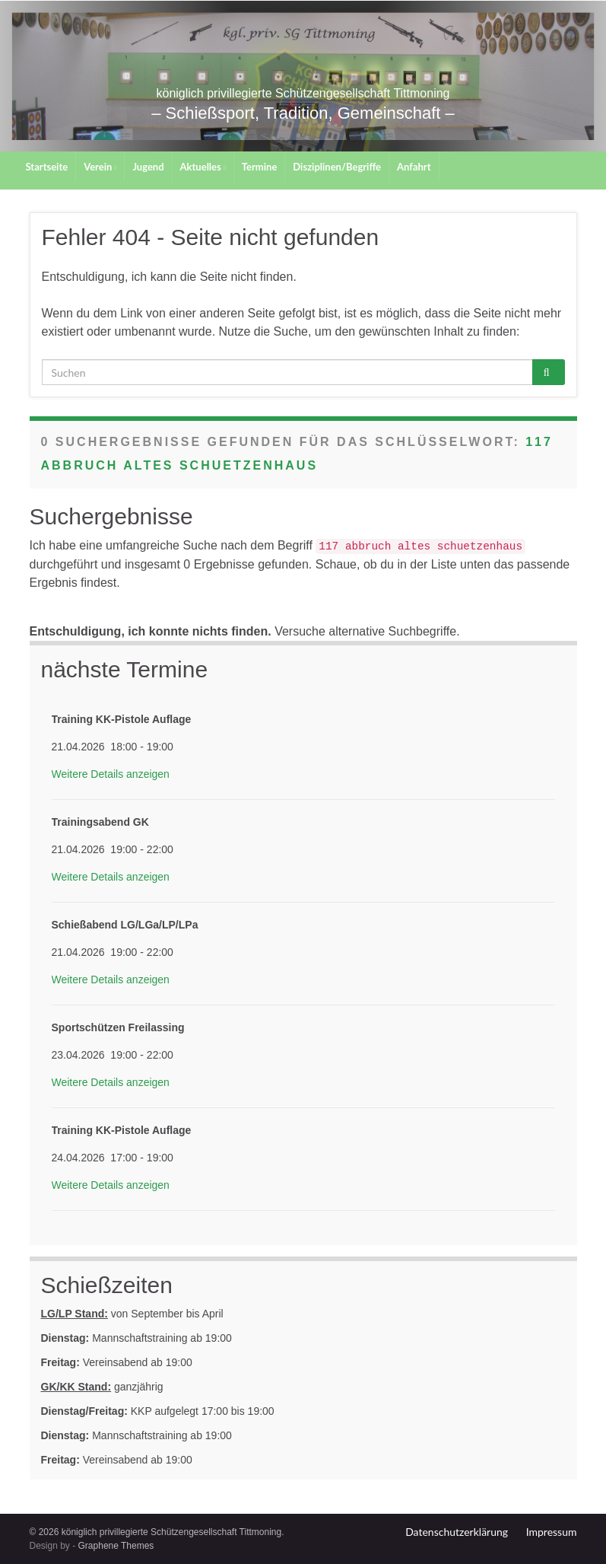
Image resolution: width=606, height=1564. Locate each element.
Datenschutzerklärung (456, 1531)
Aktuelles (203, 167)
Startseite (47, 167)
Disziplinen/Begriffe (337, 167)
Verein (100, 167)
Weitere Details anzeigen (111, 774)
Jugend (147, 167)
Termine (260, 167)
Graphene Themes (116, 1545)
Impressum (551, 1531)
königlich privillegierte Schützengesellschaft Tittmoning (302, 103)
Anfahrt (414, 167)
